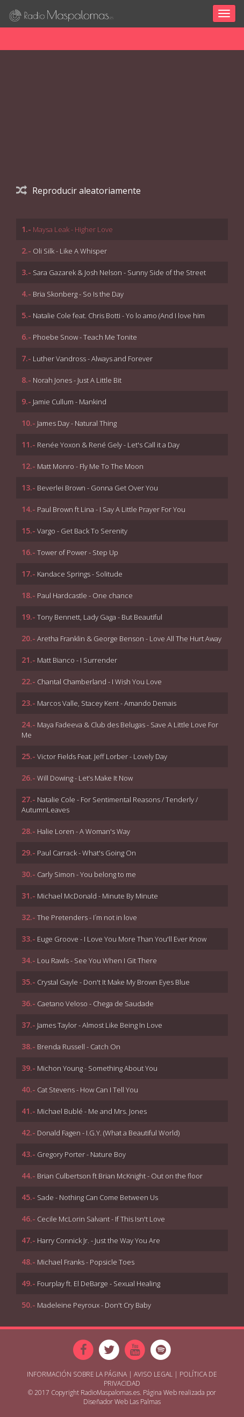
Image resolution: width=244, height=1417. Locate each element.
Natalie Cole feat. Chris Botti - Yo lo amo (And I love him (119, 315)
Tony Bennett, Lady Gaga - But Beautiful (99, 617)
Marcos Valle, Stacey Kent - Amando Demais (106, 703)
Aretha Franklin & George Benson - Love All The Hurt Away (129, 638)
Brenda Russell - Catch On (78, 1046)
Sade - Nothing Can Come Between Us (97, 1197)
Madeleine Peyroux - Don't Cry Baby (94, 1305)
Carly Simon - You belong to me (86, 874)
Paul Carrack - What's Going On (86, 853)
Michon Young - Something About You (97, 1068)
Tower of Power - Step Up (77, 552)
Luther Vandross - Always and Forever (93, 358)
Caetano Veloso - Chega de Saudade (95, 1003)
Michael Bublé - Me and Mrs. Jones (92, 1111)
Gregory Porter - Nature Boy (81, 1154)
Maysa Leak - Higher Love (73, 229)
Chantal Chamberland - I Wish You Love (99, 681)
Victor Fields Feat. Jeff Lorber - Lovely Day (102, 756)
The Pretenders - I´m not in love (87, 917)
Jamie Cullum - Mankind (69, 401)
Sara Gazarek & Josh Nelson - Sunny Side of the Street (119, 272)
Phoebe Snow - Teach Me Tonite (85, 337)
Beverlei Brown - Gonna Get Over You (97, 488)
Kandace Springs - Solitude (80, 574)
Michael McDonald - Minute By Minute (97, 896)
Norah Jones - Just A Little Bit (77, 380)
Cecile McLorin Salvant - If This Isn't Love (101, 1219)
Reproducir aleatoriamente (78, 191)
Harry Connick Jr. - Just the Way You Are (98, 1240)
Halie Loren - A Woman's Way (83, 831)
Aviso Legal (153, 1374)
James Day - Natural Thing (77, 423)
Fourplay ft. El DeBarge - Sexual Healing (98, 1283)
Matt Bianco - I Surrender (77, 660)
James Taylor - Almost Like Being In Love (99, 1025)
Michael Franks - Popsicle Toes (85, 1262)
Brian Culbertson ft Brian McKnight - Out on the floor (120, 1176)
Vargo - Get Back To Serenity (82, 531)
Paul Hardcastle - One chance (85, 595)
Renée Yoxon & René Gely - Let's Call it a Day (108, 445)
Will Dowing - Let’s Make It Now (85, 778)
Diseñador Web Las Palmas (122, 1401)
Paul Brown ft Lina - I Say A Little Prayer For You (111, 509)
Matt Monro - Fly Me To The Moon (90, 466)
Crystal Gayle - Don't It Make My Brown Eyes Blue (113, 982)
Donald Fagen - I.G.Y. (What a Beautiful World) (108, 1133)
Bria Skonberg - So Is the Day (78, 294)
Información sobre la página (77, 1374)
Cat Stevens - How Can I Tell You (87, 1090)
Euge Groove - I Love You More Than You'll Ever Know (121, 939)
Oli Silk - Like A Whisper (70, 251)
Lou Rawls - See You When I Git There (97, 960)
